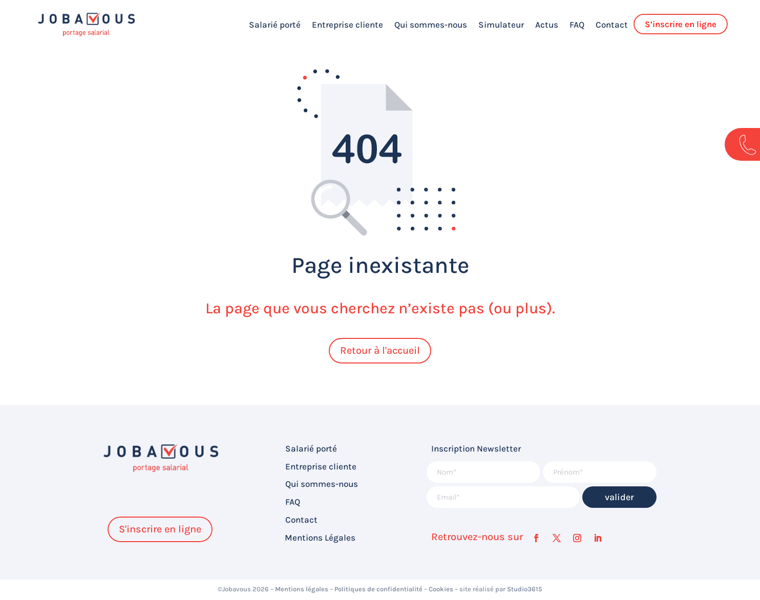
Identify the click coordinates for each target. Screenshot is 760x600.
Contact (612, 24)
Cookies (441, 589)
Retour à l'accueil (380, 350)
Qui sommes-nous (430, 24)
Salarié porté (275, 24)
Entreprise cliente (347, 24)
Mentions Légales (320, 538)
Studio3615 (524, 589)
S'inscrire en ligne (160, 529)
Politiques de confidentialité (378, 589)
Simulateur (501, 24)
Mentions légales (301, 589)
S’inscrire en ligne (680, 24)
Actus (546, 24)
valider (619, 497)
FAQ (576, 24)
